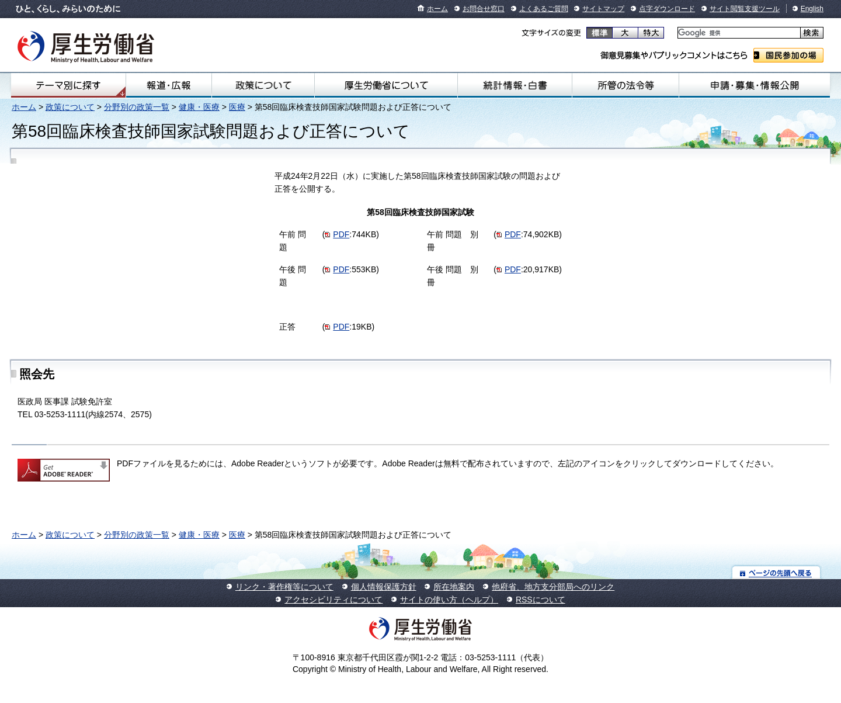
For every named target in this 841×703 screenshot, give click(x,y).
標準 (599, 32)
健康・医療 (199, 107)
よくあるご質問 (543, 9)
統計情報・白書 (515, 85)
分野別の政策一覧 (136, 107)
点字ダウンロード (667, 9)
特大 (650, 32)
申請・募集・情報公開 (754, 85)
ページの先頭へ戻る (776, 572)
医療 (237, 107)
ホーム (437, 9)
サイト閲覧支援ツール (745, 9)
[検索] (738, 33)
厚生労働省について (386, 85)
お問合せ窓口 (484, 9)
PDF (341, 234)
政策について (263, 85)
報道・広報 (168, 85)
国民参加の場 (788, 55)
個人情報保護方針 (383, 586)
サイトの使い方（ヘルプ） (449, 599)
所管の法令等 (625, 85)
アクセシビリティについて (333, 599)
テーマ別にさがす (68, 85)
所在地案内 (453, 586)
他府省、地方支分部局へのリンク (553, 586)
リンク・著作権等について (284, 586)
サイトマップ (603, 9)
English (812, 9)
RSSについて (540, 599)
